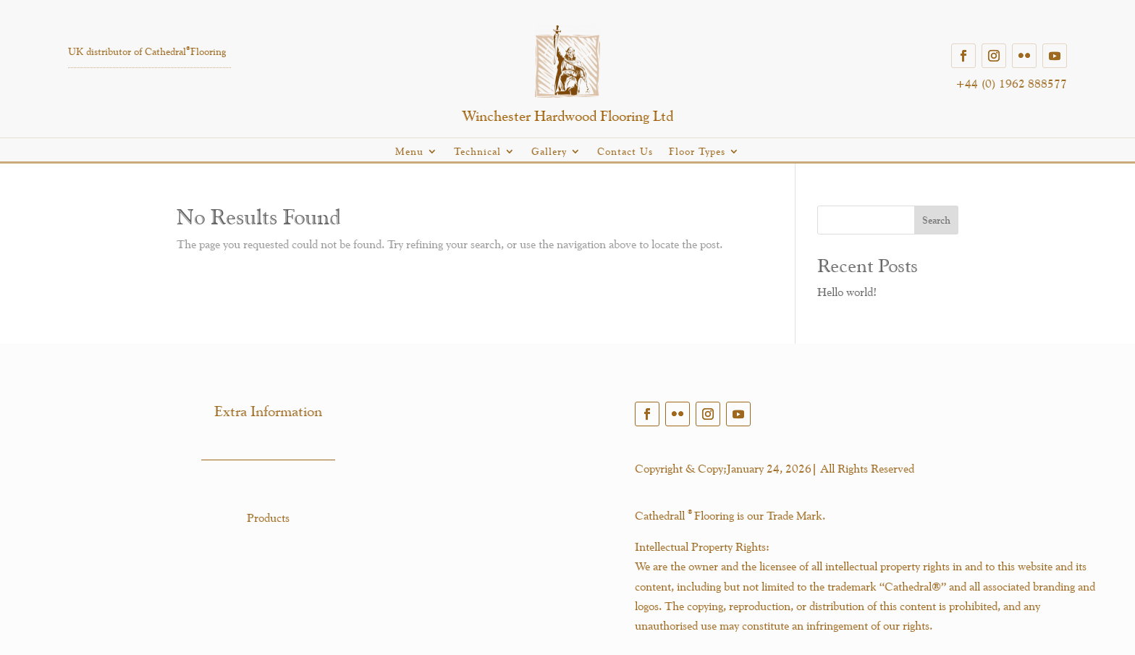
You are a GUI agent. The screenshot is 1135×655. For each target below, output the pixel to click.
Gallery (549, 151)
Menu (409, 151)
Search (936, 220)
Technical (477, 151)
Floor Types (697, 151)
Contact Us (625, 151)
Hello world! (847, 292)
